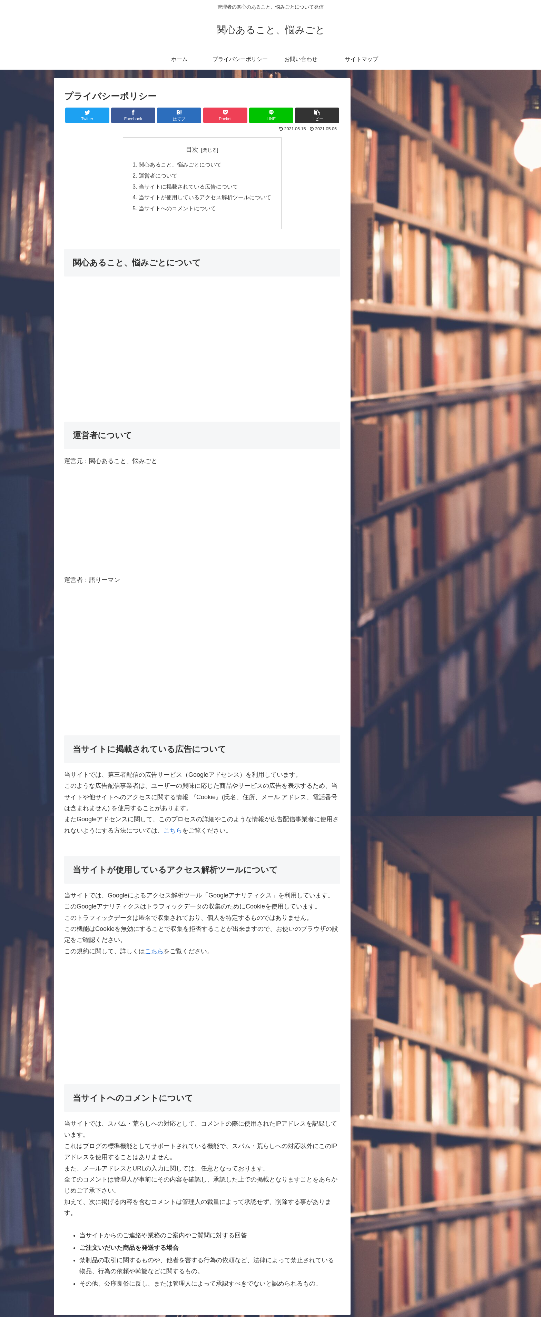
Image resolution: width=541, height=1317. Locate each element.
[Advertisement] (202, 355)
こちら (173, 832)
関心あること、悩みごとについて (180, 165)
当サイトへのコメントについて (177, 210)
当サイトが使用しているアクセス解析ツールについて (205, 198)
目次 (192, 149)
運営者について (158, 176)
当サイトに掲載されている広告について (188, 187)
